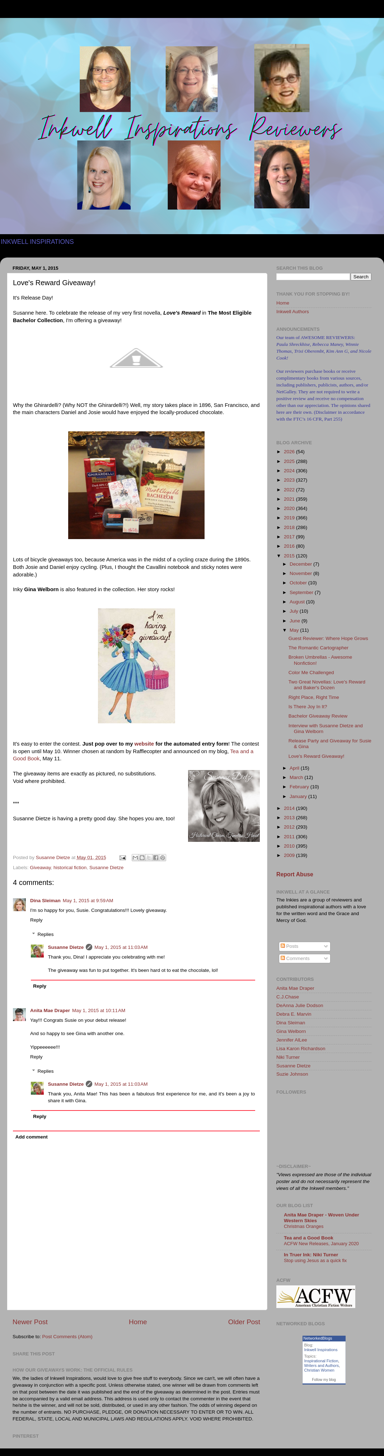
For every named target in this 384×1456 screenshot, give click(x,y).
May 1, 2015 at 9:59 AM (88, 900)
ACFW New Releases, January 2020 (321, 1243)
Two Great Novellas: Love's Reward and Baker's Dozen (327, 684)
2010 (290, 846)
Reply (36, 920)
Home (138, 1322)
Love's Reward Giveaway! (317, 756)
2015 (290, 555)
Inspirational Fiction (321, 1361)
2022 (290, 489)
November (301, 573)
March (297, 777)
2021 (290, 499)
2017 (290, 536)
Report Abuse (294, 874)
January (299, 796)
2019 (290, 517)
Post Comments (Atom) (67, 1336)
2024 (290, 470)
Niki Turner (288, 1057)
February (300, 786)
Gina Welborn (291, 1031)
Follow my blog (324, 1380)
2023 (290, 480)
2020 (290, 508)
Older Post (244, 1322)
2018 (290, 527)
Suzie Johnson (292, 1074)
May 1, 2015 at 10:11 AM (98, 1010)
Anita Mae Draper (50, 1010)
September (302, 592)
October (299, 582)
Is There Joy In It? (308, 706)
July (295, 611)
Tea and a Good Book (308, 1238)
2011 (290, 836)
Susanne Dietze (106, 867)
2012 (290, 827)
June (295, 620)
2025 (290, 461)
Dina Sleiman (45, 900)
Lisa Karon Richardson (301, 1048)
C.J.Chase (287, 997)
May (295, 630)
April (295, 768)
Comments (295, 958)
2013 (290, 817)
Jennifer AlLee (291, 1040)
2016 (290, 546)
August (298, 601)
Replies (46, 934)
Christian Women (319, 1370)
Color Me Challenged (311, 672)
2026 (290, 451)
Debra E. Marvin (294, 1014)
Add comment (31, 1137)
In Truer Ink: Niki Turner (311, 1254)
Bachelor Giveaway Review (318, 716)
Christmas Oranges (303, 1226)
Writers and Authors (321, 1365)
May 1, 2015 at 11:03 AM (120, 947)
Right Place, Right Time (314, 697)
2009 (290, 855)
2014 (290, 808)
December (301, 564)
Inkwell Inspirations (321, 1350)
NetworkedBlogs (318, 1338)
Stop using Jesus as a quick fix (315, 1260)
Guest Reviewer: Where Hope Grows (328, 638)
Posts (290, 946)
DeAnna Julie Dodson (299, 1005)
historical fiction (69, 867)
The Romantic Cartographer (318, 647)
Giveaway (40, 867)
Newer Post (30, 1322)
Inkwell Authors (292, 311)
